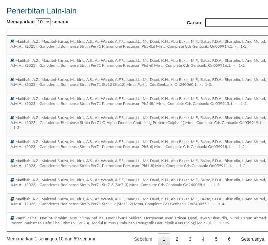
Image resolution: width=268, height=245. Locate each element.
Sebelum (143, 239)
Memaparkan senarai (37, 21)
